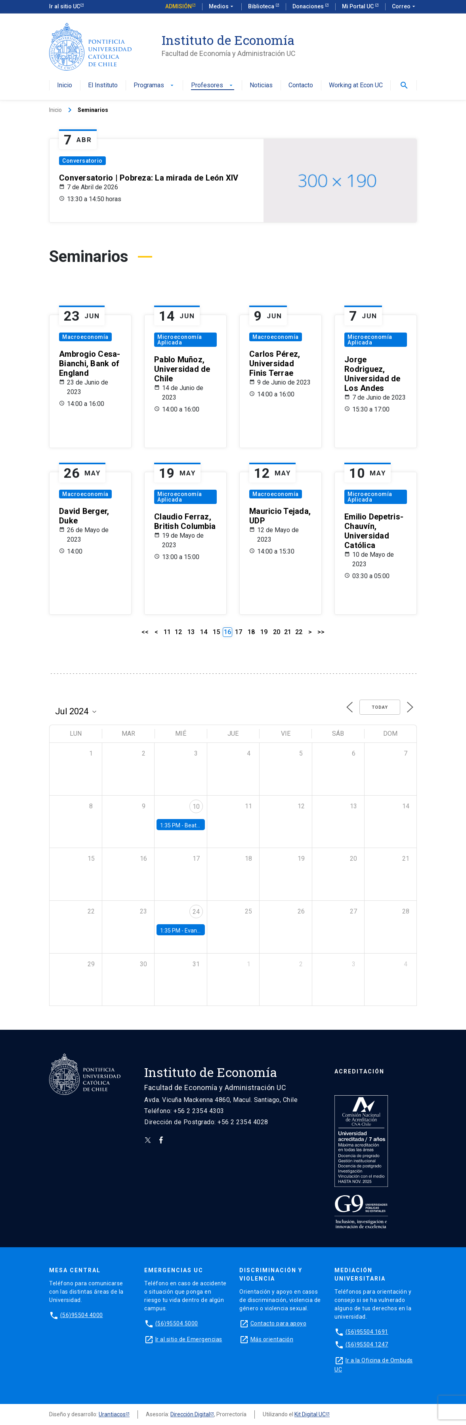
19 (263, 632)
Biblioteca (261, 6)
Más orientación (272, 1339)
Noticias (261, 85)
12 (178, 632)
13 (191, 632)
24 (196, 911)
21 (287, 632)
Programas (154, 85)
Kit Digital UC (310, 1414)
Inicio (64, 85)
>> (321, 632)
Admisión (178, 6)
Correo (404, 6)
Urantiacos (112, 1414)
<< (145, 632)
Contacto (300, 85)
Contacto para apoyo (278, 1323)
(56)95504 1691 (367, 1332)
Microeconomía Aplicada (179, 340)
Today (380, 707)
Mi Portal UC (358, 6)
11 (167, 632)
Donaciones (308, 6)
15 (216, 632)
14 (203, 632)
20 (276, 632)
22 (298, 632)
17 (238, 632)
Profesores (212, 85)
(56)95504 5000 (176, 1323)
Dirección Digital (190, 1414)
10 (196, 806)
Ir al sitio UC (64, 6)
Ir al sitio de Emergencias (188, 1339)
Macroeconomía (85, 337)
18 (251, 632)
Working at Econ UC (356, 85)
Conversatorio (82, 161)
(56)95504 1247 (367, 1344)
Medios (222, 6)
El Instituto (103, 85)
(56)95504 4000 (81, 1315)
